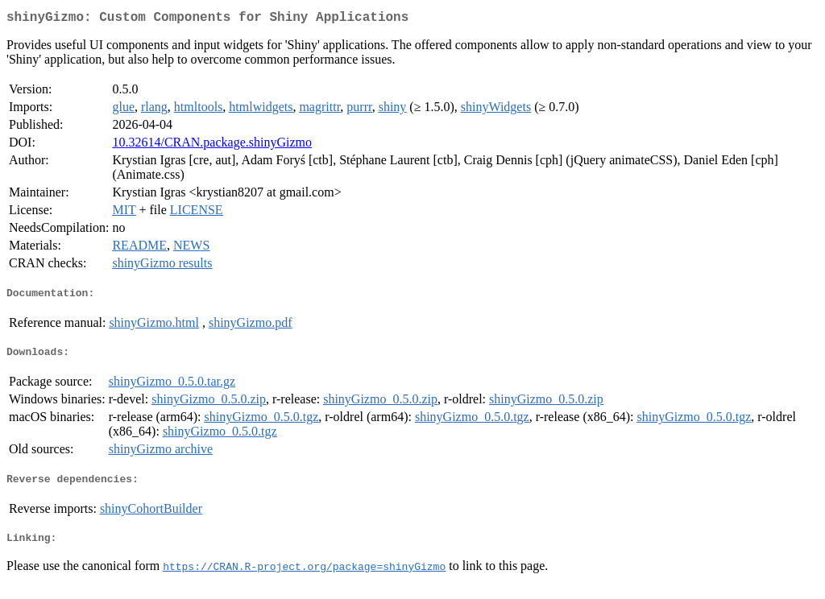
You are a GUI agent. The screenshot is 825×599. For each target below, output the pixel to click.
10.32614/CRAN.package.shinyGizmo (212, 145)
